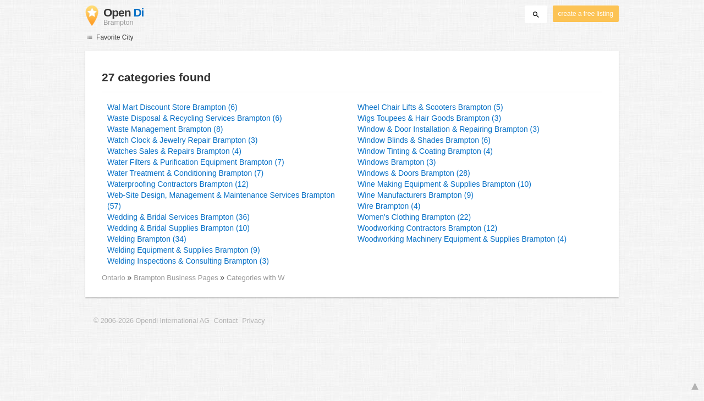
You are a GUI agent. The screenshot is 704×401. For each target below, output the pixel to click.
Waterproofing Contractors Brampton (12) (178, 184)
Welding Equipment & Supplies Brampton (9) (183, 250)
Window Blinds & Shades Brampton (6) (424, 140)
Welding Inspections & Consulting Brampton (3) (188, 261)
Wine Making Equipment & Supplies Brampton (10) (444, 184)
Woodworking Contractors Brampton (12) (427, 228)
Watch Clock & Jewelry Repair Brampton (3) (182, 140)
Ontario (113, 278)
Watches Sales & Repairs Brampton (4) (174, 151)
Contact (226, 321)
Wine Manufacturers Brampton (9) (416, 195)
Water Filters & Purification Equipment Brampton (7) (195, 162)
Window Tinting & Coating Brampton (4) (425, 151)
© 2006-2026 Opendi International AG (152, 321)
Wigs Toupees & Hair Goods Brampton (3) (429, 118)
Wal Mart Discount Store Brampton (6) (172, 107)
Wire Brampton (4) (389, 206)
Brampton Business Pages (177, 278)
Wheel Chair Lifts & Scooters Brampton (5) (430, 107)
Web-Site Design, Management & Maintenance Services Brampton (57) (221, 200)
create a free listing (585, 14)
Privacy (253, 321)
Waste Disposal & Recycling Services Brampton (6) (194, 118)
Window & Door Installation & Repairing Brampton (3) (449, 129)
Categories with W (256, 278)
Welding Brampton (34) (146, 239)
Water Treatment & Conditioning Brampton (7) (185, 173)
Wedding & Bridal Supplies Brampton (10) (178, 228)
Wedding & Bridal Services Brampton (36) (178, 217)
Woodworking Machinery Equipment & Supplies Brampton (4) (462, 239)
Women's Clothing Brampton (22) (414, 217)
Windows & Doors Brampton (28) (414, 173)
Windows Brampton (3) (397, 162)
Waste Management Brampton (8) (165, 129)
